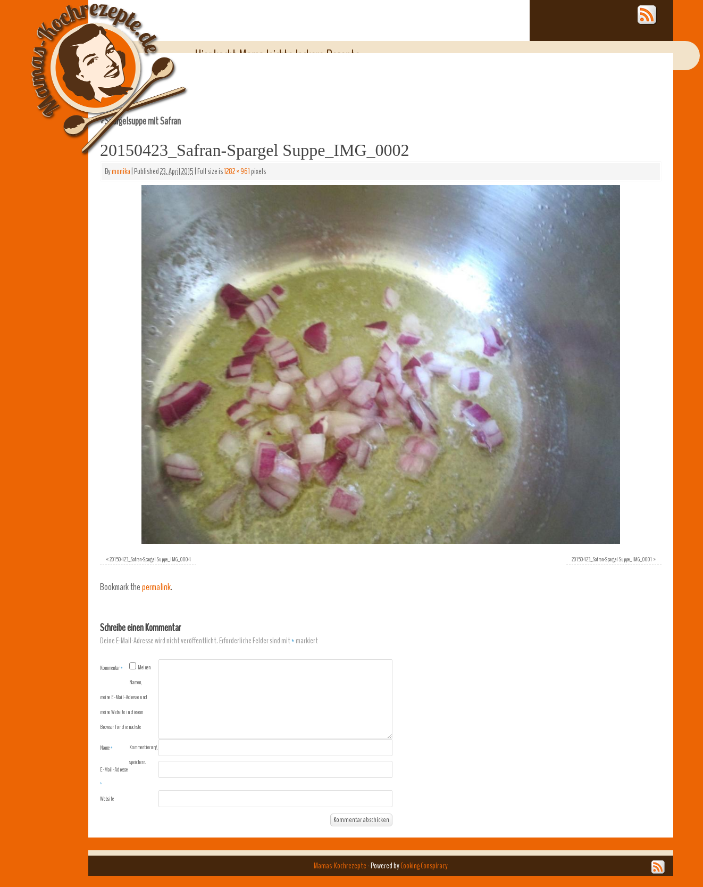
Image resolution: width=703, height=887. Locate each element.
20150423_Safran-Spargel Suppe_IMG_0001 (612, 559)
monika (121, 171)
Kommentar (111, 668)
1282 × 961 (237, 171)
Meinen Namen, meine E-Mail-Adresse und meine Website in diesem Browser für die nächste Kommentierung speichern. (128, 714)
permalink (156, 587)
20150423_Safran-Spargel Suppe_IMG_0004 (150, 559)
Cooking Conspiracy (424, 866)
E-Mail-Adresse (114, 776)
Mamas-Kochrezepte (93, 66)
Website (107, 798)
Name (106, 747)
